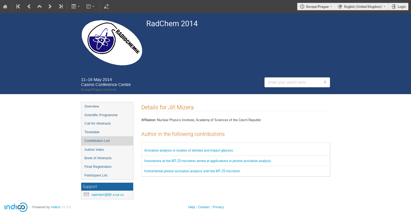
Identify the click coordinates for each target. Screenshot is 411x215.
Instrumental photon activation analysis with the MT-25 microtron (192, 171)
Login (402, 6)
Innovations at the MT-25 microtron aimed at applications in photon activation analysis (207, 160)
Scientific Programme (101, 115)
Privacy (218, 207)
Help (191, 207)
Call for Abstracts (97, 123)
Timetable (92, 132)
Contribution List (97, 141)
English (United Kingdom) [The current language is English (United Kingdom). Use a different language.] (363, 6)
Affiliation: (148, 119)
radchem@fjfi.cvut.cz (107, 194)
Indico (55, 207)
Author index (94, 150)
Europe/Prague (317, 6)
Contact (204, 207)
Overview (91, 106)
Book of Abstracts (98, 158)
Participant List (95, 175)
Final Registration (98, 167)
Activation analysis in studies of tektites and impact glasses (188, 150)
